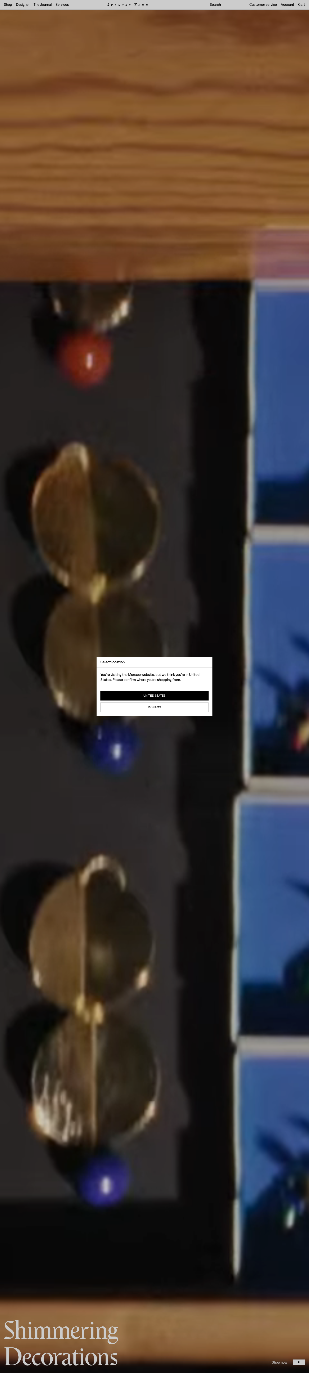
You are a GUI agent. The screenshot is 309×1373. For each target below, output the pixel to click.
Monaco (154, 707)
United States (154, 695)
